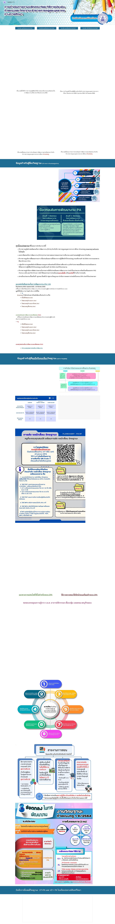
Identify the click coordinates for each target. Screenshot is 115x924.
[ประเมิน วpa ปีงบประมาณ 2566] (46, 28)
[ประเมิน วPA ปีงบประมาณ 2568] (90, 28)
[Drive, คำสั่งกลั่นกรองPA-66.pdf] (35, 61)
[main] (35, 92)
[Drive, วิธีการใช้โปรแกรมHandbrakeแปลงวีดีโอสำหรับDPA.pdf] (35, 559)
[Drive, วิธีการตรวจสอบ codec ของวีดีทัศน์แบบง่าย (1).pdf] (79, 559)
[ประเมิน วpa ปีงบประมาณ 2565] (25, 28)
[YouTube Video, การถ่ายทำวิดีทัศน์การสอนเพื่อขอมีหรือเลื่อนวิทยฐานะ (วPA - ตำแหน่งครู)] (35, 378)
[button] (113, 2)
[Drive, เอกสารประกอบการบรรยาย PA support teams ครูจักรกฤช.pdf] (50, 643)
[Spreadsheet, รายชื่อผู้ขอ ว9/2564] (57, 909)
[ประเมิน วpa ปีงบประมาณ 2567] (68, 28)
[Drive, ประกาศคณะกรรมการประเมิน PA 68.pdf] (79, 124)
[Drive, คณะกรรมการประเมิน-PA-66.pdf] (35, 124)
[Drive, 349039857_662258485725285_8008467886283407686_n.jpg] (35, 185)
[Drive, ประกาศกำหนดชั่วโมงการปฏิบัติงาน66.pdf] (79, 61)
